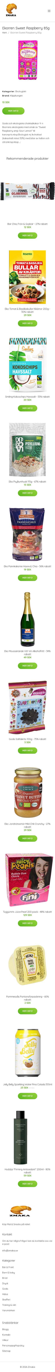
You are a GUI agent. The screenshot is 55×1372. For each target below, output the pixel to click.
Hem (4, 32)
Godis (5, 1288)
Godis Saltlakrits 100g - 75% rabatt (27, 739)
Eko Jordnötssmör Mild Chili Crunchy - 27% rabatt (27, 825)
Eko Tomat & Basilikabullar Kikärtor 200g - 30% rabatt (27, 310)
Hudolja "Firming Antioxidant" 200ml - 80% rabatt (27, 1171)
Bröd (4, 1278)
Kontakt (6, 1334)
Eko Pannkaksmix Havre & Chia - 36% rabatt (27, 566)
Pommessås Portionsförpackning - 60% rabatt (27, 998)
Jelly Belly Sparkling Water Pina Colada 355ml (27, 1084)
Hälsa (5, 1294)
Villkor (5, 1340)
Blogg (5, 1329)
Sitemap (6, 1351)
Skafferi (6, 1299)
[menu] (49, 11)
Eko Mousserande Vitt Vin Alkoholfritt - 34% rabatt (27, 653)
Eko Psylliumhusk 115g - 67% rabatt (27, 481)
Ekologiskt (20, 91)
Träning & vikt (9, 1305)
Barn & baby (8, 1272)
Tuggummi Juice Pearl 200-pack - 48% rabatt (27, 911)
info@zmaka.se (10, 1250)
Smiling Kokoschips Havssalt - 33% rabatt (27, 396)
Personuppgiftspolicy (13, 1345)
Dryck (5, 1283)
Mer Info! (13, 111)
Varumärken (8, 1310)
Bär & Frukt (8, 1267)
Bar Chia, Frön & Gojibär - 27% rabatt (27, 223)
